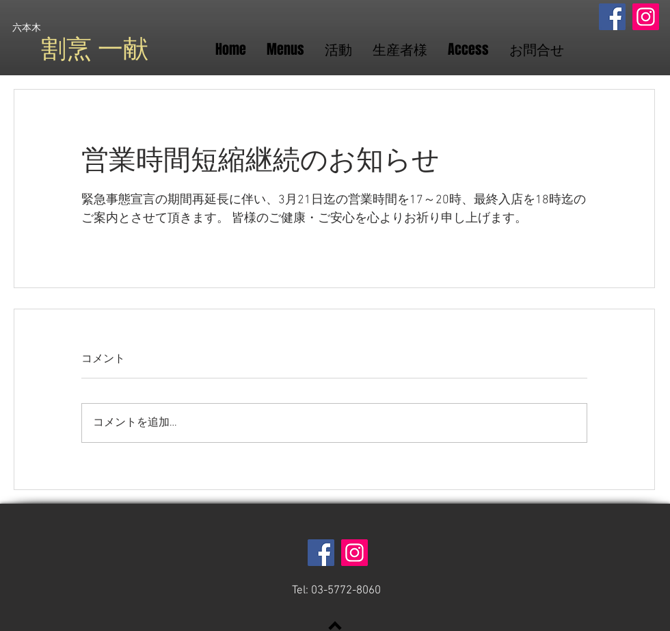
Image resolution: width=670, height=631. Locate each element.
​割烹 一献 (94, 49)
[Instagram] (645, 16)
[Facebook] (612, 16)
